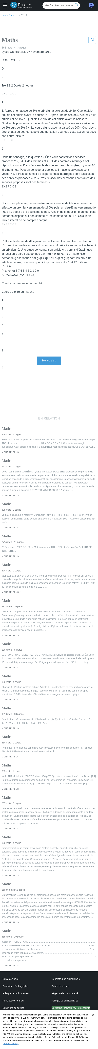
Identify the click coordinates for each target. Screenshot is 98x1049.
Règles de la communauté (65, 993)
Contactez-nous (10, 979)
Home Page (8, 15)
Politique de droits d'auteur (15, 993)
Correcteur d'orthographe (15, 986)
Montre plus (49, 360)
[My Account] (91, 5)
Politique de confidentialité (65, 1000)
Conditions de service (13, 1008)
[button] (6, 6)
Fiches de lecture (60, 986)
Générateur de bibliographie (66, 979)
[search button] (76, 5)
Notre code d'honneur (13, 1000)
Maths (23, 15)
